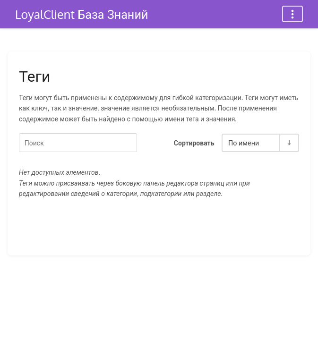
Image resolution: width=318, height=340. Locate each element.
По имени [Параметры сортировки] (243, 142)
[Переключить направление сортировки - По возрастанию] (288, 143)
